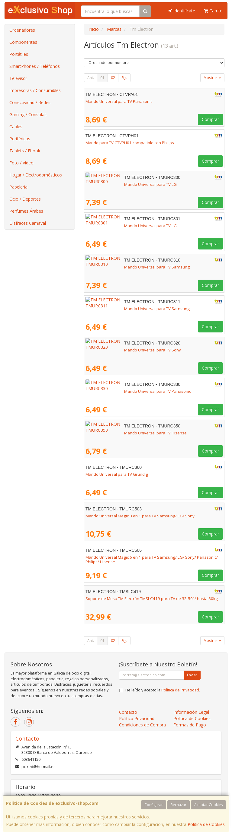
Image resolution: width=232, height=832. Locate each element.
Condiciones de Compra (142, 725)
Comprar (210, 119)
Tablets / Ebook (24, 151)
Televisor (18, 78)
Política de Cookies (206, 824)
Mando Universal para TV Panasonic (118, 101)
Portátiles (18, 54)
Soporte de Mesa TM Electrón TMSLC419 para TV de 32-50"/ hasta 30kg (151, 598)
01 (102, 77)
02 (113, 77)
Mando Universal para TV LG (111, 184)
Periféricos (19, 138)
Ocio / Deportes (25, 199)
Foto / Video (21, 163)
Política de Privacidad (180, 690)
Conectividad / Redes (29, 102)
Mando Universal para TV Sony (113, 350)
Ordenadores (22, 30)
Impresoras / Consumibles (35, 90)
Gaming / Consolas (28, 114)
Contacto (128, 712)
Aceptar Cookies (208, 804)
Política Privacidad (136, 718)
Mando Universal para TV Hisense (116, 433)
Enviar (192, 675)
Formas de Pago (189, 725)
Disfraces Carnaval (27, 223)
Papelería (18, 187)
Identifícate (182, 11)
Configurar (153, 804)
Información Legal (191, 712)
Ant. (90, 77)
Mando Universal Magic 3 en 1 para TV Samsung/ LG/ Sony (140, 516)
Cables (15, 126)
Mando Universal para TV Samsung (118, 267)
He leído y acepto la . (162, 690)
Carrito (213, 11)
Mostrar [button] (212, 77)
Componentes (23, 42)
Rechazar (178, 804)
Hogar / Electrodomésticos (35, 175)
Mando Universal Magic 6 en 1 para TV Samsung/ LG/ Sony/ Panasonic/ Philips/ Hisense (151, 559)
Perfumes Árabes (26, 211)
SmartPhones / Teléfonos (34, 66)
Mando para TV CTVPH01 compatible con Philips (129, 142)
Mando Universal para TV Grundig (116, 474)
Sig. (124, 77)
